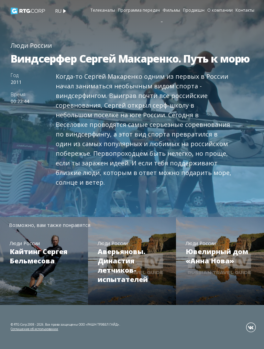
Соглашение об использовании (34, 329)
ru (58, 11)
